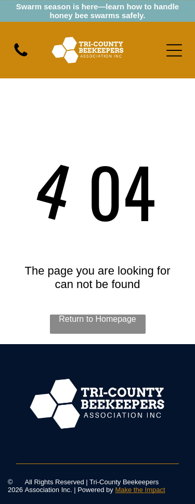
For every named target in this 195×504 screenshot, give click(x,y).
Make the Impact (140, 490)
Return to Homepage (97, 319)
